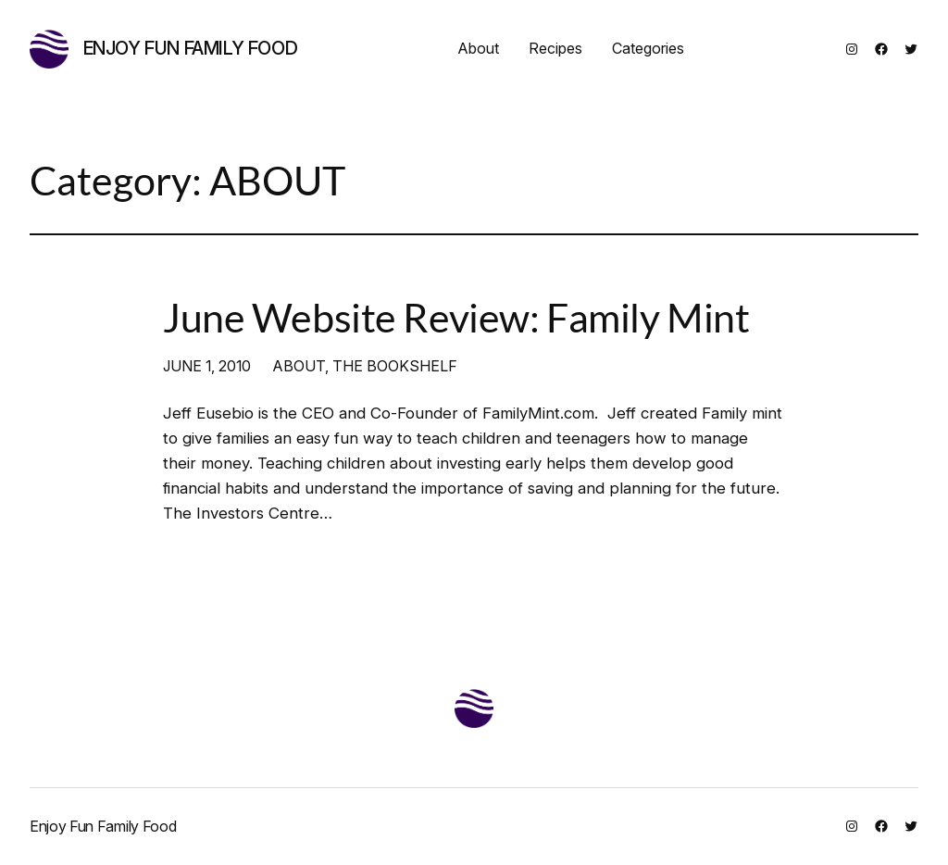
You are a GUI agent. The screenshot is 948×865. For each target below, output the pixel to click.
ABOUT (299, 366)
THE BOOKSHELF (394, 366)
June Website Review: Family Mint (456, 318)
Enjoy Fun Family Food (190, 48)
